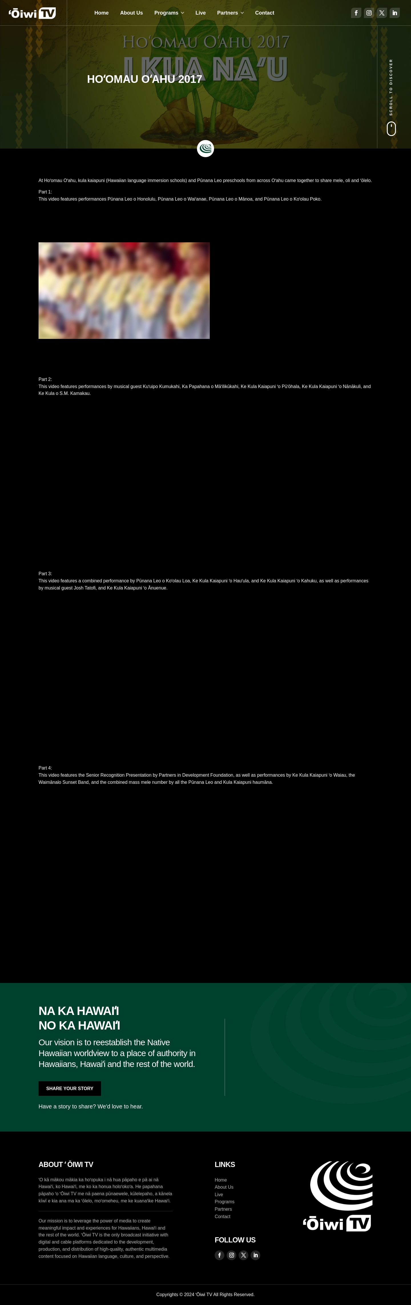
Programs (166, 13)
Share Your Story (69, 1088)
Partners (227, 13)
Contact (264, 13)
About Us (131, 13)
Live (201, 13)
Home (101, 13)
